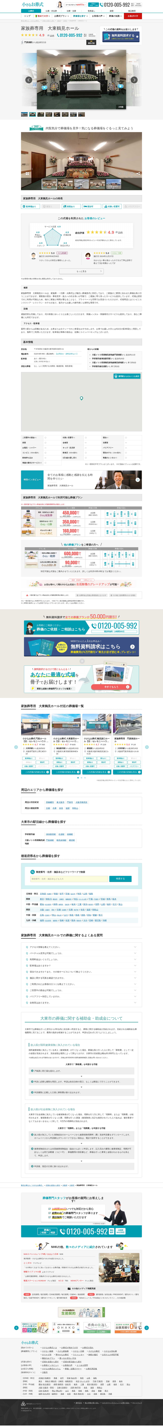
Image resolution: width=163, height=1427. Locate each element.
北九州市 (48, 920)
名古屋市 (48, 904)
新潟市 (90, 904)
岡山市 (59, 915)
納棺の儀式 (93, 1355)
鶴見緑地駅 (119, 362)
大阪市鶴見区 (81, 802)
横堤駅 (72, 840)
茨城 (103, 899)
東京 (42, 899)
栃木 (114, 899)
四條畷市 (50, 802)
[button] (29, 79)
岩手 (62, 894)
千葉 (91, 899)
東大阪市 (60, 802)
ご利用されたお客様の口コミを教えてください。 (51, 984)
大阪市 (47, 910)
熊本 (73, 920)
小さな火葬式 (94, 1351)
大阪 (42, 910)
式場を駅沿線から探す (72, 1362)
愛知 (42, 904)
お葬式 (31, 11)
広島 (42, 915)
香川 (101, 915)
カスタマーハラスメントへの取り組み (115, 1403)
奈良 (61, 808)
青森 (56, 894)
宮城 (67, 894)
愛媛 (95, 915)
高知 (89, 915)
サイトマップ (137, 1403)
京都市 (64, 910)
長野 (97, 904)
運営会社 (79, 1403)
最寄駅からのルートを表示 (128, 376)
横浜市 (55, 899)
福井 (109, 904)
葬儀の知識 (114, 16)
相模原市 (68, 899)
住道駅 (104, 366)
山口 (66, 915)
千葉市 (96, 899)
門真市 (70, 802)
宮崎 (91, 920)
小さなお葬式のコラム (51, 1369)
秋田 (79, 894)
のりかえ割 (46, 1355)
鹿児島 (98, 920)
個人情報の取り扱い (92, 1403)
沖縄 (105, 920)
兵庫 (55, 808)
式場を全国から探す (50, 1362)
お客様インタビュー (50, 1365)
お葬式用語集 (91, 1369)
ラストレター (78, 1355)
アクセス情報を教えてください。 (43, 947)
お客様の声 (97, 16)
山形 (85, 894)
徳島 (83, 915)
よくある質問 (82, 1365)
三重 (80, 904)
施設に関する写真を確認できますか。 (46, 978)
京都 (48, 808)
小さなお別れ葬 (110, 1351)
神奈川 (49, 899)
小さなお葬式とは (49, 1348)
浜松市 (67, 904)
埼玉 (76, 899)
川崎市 (61, 899)
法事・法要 (71, 11)
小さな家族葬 (63, 1351)
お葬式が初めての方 (69, 1348)
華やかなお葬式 (62, 1355)
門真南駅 (118, 355)
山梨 (103, 904)
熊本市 (79, 920)
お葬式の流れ (87, 1348)
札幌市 (49, 894)
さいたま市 (82, 899)
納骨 (112, 11)
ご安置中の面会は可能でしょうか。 (44, 990)
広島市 (47, 915)
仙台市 (73, 894)
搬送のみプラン (48, 1358)
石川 (115, 904)
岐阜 (74, 904)
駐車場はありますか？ (38, 965)
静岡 (55, 904)
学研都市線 (96, 358)
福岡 (42, 920)
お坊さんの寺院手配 (110, 1355)
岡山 (54, 915)
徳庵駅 (70, 834)
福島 (91, 894)
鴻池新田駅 (106, 358)
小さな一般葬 (47, 1351)
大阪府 (45, 349)
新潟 (85, 904)
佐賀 (68, 920)
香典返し (91, 11)
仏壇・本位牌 (51, 11)
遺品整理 (132, 11)
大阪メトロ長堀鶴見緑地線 (103, 355)
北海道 (43, 894)
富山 (120, 904)
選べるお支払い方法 (67, 1358)
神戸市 (76, 910)
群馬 (109, 899)
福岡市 (55, 920)
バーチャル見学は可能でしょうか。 (44, 953)
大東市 (50, 349)
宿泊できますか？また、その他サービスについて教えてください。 (59, 971)
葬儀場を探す (79, 16)
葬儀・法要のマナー (73, 1369)
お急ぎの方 (133, 16)
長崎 (62, 920)
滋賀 (68, 808)
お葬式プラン (60, 16)
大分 (85, 920)
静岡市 (61, 904)
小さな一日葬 (78, 1351)
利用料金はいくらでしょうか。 (42, 959)
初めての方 (43, 16)
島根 (77, 915)
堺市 (52, 910)
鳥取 (72, 915)
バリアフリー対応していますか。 (43, 996)
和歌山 (75, 808)
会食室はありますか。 (38, 1002)
